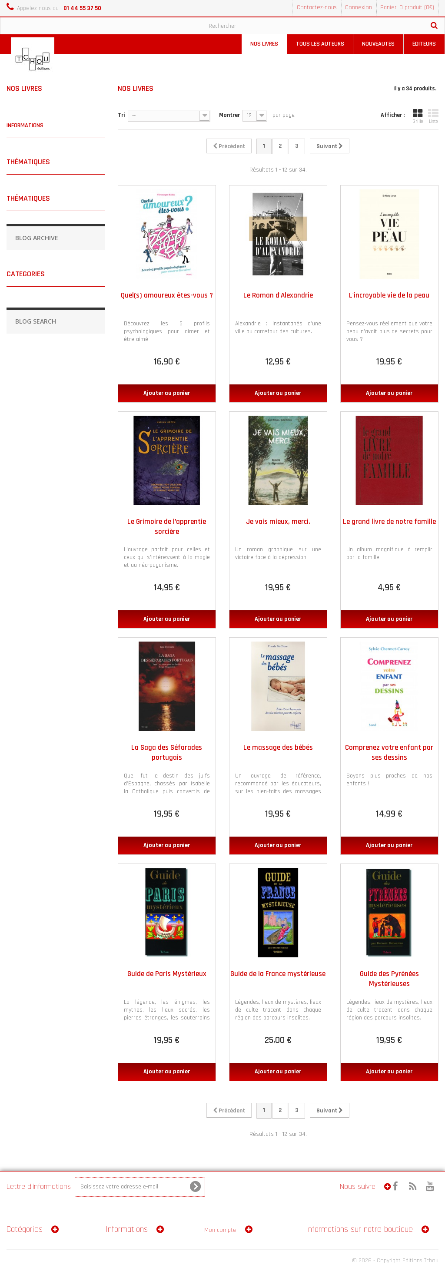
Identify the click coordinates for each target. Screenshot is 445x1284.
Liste (433, 116)
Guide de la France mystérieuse (277, 974)
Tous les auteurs (320, 44)
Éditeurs (424, 44)
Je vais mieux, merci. (278, 521)
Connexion (358, 7)
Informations (25, 125)
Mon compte (220, 1230)
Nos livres (264, 44)
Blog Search (35, 321)
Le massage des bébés (278, 747)
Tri (121, 115)
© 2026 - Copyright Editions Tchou (395, 1260)
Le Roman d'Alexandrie (278, 295)
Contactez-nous (317, 7)
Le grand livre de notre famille (389, 521)
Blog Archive (36, 238)
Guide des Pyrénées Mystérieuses (389, 979)
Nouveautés (378, 44)
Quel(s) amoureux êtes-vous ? (167, 295)
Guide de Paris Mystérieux (166, 974)
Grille (417, 116)
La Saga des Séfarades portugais (166, 752)
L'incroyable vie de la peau (389, 295)
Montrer (229, 115)
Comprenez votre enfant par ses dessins (389, 752)
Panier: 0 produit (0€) (407, 7)
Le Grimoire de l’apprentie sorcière (166, 526)
